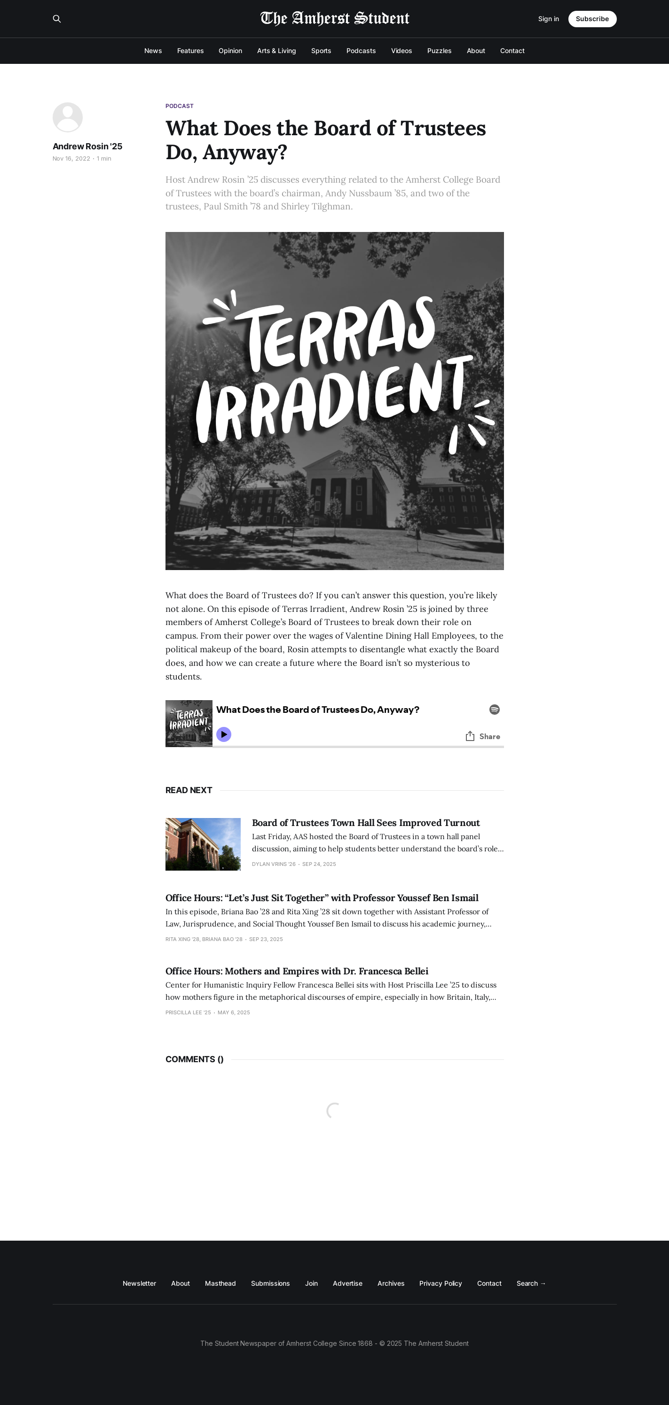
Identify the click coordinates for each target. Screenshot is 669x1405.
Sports (321, 50)
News (153, 50)
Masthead (220, 1283)
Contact (512, 50)
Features (190, 50)
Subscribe (592, 19)
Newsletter (139, 1283)
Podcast (179, 105)
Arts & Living (276, 50)
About (476, 50)
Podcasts (361, 50)
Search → (531, 1283)
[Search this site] (57, 19)
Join (311, 1283)
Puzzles (439, 50)
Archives (391, 1283)
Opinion (230, 50)
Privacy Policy (440, 1283)
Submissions (270, 1283)
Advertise (347, 1283)
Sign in (548, 19)
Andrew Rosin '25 (88, 146)
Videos (402, 50)
